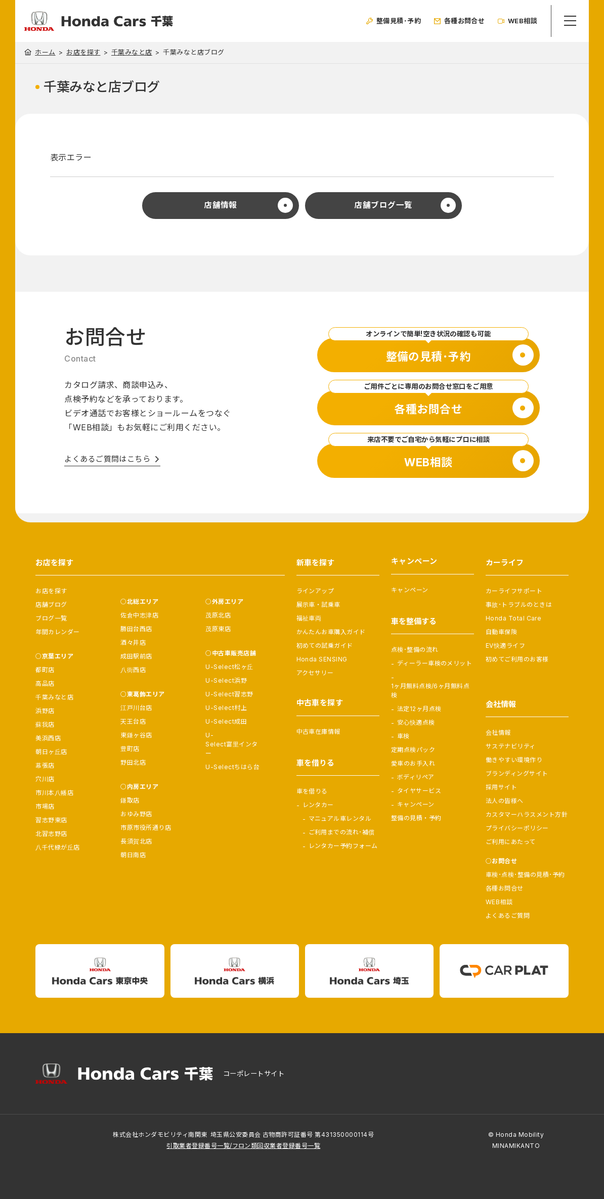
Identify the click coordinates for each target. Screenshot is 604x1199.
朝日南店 (133, 855)
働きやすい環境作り (514, 760)
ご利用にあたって (511, 842)
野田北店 (133, 762)
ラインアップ (315, 591)
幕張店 (44, 765)
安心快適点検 (416, 722)
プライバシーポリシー (517, 828)
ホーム (45, 52)
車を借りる (312, 791)
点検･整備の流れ (415, 649)
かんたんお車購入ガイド (331, 632)
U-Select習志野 (229, 694)
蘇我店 (44, 724)
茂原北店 (218, 615)
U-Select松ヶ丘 (229, 667)
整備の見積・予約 (416, 818)
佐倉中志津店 (139, 615)
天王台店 (133, 721)
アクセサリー (315, 673)
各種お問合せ (505, 888)
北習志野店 (51, 833)
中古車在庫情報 (318, 731)
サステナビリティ (511, 746)
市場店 (44, 806)
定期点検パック (413, 749)
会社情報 (498, 732)
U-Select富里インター (231, 744)
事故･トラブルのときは (519, 604)
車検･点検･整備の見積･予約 (525, 874)
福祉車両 (309, 618)
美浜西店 (48, 738)
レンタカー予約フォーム (343, 846)
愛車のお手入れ (413, 763)
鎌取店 (129, 800)
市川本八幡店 (54, 792)
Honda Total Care (514, 618)
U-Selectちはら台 (232, 767)
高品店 (44, 683)
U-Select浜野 (226, 680)
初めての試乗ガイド (324, 645)
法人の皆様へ (505, 801)
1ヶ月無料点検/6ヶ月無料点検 (430, 690)
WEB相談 (499, 902)
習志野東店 (51, 820)
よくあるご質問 (508, 915)
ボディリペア (416, 777)
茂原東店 (218, 629)
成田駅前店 (136, 656)
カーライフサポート (514, 591)
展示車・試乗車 (318, 604)
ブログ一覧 (51, 618)
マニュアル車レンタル (340, 818)
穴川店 (44, 779)
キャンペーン (409, 590)
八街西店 (133, 670)
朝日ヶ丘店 (51, 752)
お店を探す (83, 52)
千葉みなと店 (131, 52)
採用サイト (501, 787)
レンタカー (318, 805)
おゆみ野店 (136, 814)
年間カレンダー (57, 632)
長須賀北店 (136, 841)
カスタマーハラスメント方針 (527, 814)
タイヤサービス (419, 790)
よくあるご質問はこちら (107, 459)
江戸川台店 (136, 708)
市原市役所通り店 (145, 827)
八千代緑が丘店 (57, 847)
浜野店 (44, 711)
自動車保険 (501, 632)
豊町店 (129, 748)
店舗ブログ (51, 604)
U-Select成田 (226, 721)
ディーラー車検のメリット (434, 663)
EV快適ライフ (505, 645)
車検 (403, 736)
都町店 (44, 670)
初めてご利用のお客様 (517, 659)
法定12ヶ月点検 (419, 709)
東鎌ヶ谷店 (136, 735)
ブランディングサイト (517, 773)
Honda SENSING (322, 659)
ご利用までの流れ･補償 (342, 832)
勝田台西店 (136, 629)
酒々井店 (133, 642)
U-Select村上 (226, 708)
